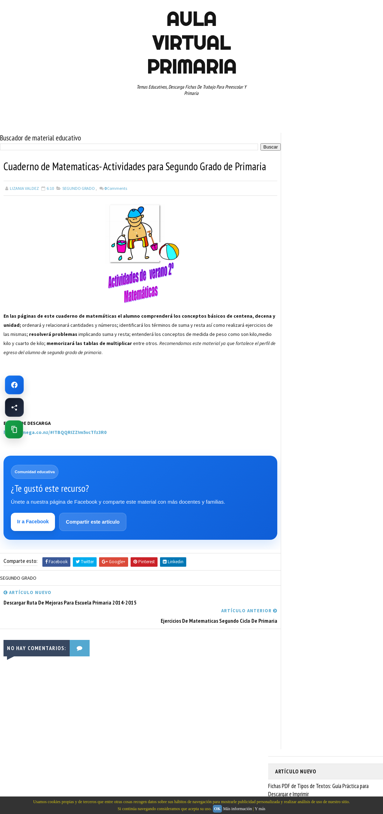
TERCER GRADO (292, 425)
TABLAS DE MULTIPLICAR (301, 413)
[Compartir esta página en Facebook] (14, 407)
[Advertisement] (39, 415)
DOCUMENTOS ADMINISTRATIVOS (309, 327)
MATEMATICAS (349, 351)
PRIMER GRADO (292, 376)
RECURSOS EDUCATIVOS (328, 388)
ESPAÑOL (334, 339)
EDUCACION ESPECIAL (298, 339)
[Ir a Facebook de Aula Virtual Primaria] (14, 384)
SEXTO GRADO (354, 400)
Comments (115, 203)
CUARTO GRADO (344, 314)
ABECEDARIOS (291, 302)
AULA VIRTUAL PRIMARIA (191, 42)
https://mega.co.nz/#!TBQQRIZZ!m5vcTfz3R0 (55, 447)
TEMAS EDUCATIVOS (350, 413)
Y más (260, 808)
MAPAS (321, 351)
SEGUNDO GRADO (78, 203)
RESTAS (286, 400)
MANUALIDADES (292, 351)
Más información (237, 808)
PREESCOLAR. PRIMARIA (300, 363)
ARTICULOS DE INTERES (300, 314)
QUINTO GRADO (329, 376)
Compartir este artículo (93, 537)
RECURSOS (288, 388)
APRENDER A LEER (327, 302)
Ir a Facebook (33, 537)
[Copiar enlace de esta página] (14, 429)
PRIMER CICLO (343, 363)
